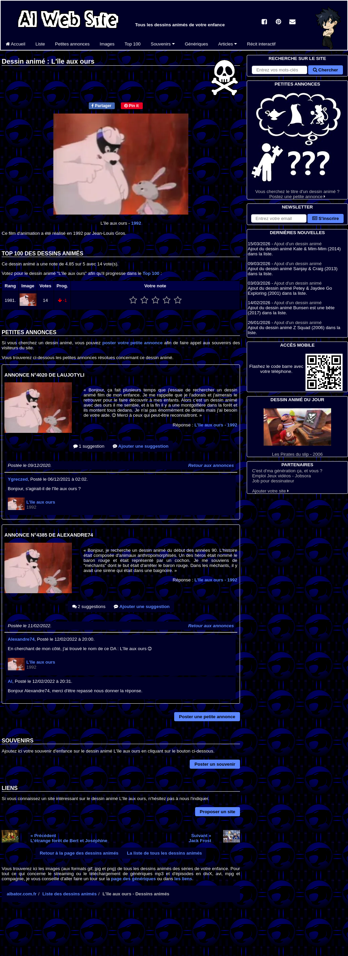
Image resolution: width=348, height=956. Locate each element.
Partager (101, 105)
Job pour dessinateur (273, 480)
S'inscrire (325, 218)
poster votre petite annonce (132, 342)
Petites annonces (72, 43)
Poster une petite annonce (207, 716)
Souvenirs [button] (163, 43)
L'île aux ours (215, 424)
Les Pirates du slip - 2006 (297, 432)
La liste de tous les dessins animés (164, 853)
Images (107, 43)
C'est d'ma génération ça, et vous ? (287, 470)
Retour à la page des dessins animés (79, 853)
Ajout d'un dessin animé (298, 243)
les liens (183, 878)
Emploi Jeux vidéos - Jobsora (281, 475)
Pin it (131, 105)
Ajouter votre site (270, 490)
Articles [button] (227, 43)
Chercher (325, 69)
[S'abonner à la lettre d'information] (278, 218)
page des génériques (133, 878)
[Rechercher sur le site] (279, 70)
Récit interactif (261, 43)
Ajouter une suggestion (140, 446)
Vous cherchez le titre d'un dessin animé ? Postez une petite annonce (297, 143)
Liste (40, 43)
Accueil (15, 43)
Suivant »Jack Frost (200, 838)
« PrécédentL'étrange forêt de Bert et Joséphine (68, 838)
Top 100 (132, 43)
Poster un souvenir (214, 764)
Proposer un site (217, 811)
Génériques (196, 43)
